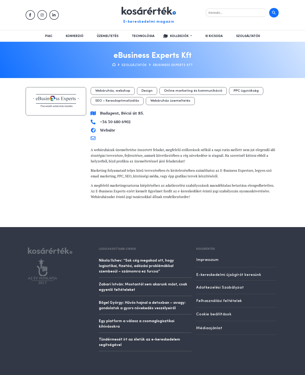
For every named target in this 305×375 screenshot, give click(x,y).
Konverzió (74, 36)
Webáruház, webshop (112, 91)
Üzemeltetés (107, 36)
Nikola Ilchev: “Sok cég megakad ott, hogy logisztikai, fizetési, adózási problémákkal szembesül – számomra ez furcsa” (136, 265)
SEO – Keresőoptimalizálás (117, 101)
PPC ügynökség (246, 91)
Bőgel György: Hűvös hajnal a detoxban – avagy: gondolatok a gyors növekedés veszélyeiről (142, 304)
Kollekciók (179, 36)
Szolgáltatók (248, 36)
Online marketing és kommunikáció (193, 91)
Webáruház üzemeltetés (170, 101)
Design (147, 91)
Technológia (143, 36)
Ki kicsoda (214, 36)
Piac (48, 36)
